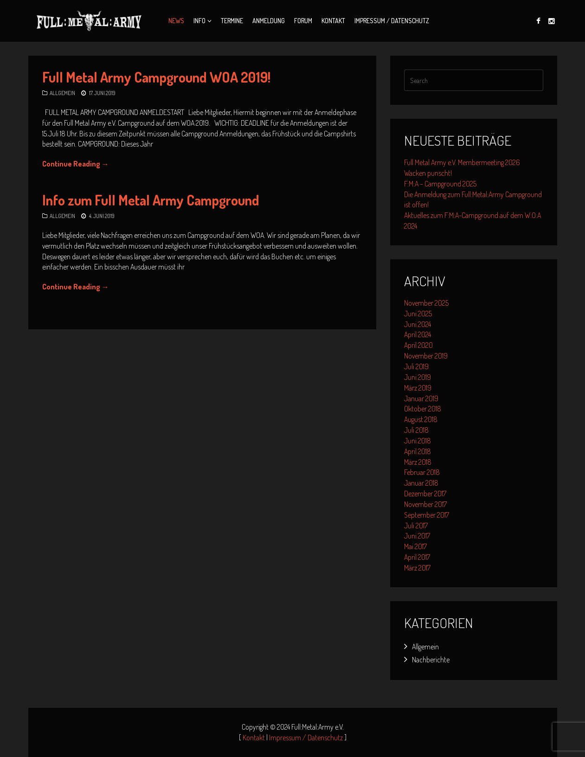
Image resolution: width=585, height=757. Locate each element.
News (176, 21)
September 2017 (426, 515)
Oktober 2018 (422, 408)
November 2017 (425, 504)
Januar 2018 (421, 483)
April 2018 (417, 451)
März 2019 (417, 387)
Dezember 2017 (425, 493)
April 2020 (418, 345)
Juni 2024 (417, 324)
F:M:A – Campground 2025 (440, 183)
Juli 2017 (416, 525)
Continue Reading (75, 163)
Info (199, 21)
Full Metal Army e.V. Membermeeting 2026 (462, 162)
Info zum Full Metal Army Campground (150, 200)
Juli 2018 (416, 430)
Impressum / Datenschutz (391, 21)
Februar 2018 (422, 472)
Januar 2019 (421, 398)
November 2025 (426, 303)
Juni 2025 (418, 313)
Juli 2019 (416, 366)
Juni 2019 (417, 377)
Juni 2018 (417, 440)
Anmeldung (268, 21)
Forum (303, 21)
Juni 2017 (417, 535)
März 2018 (417, 462)
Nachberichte (431, 659)
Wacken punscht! (428, 173)
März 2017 (417, 567)
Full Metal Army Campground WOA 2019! (156, 77)
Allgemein (62, 93)
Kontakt (333, 21)
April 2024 (417, 334)
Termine (232, 21)
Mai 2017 (415, 546)
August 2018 (420, 419)
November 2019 (426, 355)
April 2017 (417, 557)
